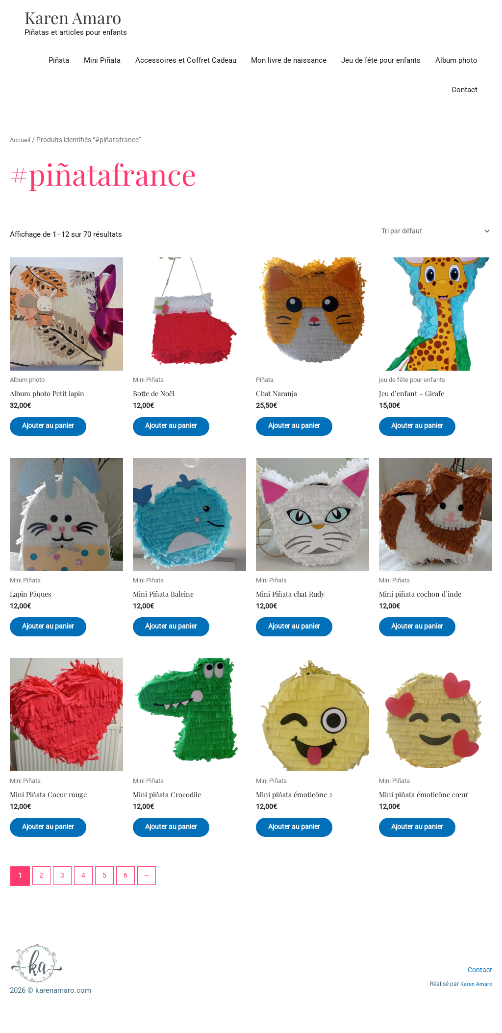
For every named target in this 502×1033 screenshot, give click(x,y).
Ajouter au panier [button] (57, 430)
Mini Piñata (102, 61)
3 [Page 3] (64, 891)
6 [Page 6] (129, 891)
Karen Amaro (75, 17)
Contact (464, 90)
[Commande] (429, 233)
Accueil (20, 141)
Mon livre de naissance (288, 61)
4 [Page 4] (85, 891)
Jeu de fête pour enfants (381, 61)
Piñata (59, 61)
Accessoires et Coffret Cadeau (185, 61)
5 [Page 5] (107, 891)
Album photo (456, 61)
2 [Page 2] (42, 891)
